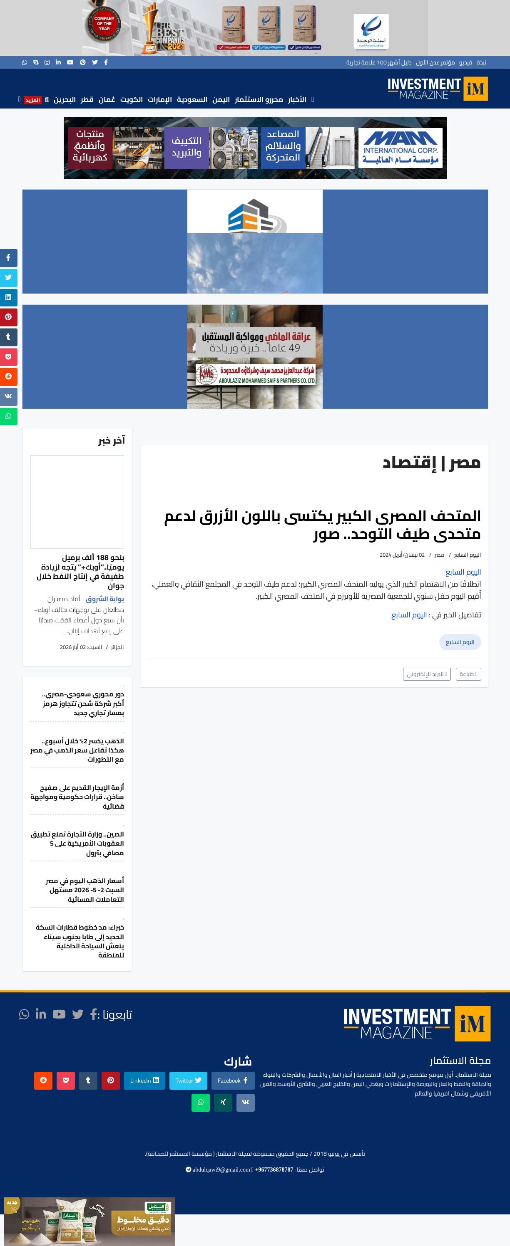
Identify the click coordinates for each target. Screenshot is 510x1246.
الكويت (131, 99)
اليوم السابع (460, 642)
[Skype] (35, 62)
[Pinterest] (83, 62)
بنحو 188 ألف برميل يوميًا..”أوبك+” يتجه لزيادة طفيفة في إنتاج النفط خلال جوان (80, 571)
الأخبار (297, 99)
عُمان (107, 99)
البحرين (65, 99)
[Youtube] (70, 62)
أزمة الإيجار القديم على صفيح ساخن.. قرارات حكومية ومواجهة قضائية (77, 796)
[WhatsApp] (24, 62)
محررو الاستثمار (259, 99)
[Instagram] (47, 62)
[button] (76, 148)
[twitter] (95, 62)
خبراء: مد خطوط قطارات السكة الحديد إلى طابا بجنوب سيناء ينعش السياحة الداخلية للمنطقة (80, 941)
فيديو (466, 62)
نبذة (481, 62)
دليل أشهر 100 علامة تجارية (379, 62)
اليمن (221, 99)
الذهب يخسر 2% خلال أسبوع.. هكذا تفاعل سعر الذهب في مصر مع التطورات (77, 750)
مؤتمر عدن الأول (435, 62)
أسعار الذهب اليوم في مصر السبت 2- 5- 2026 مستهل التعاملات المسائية (85, 890)
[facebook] (106, 62)
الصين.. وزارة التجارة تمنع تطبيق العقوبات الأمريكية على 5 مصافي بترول (77, 843)
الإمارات (160, 99)
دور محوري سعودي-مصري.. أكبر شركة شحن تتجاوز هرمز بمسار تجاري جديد (83, 703)
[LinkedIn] (58, 62)
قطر (87, 99)
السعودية (192, 99)
